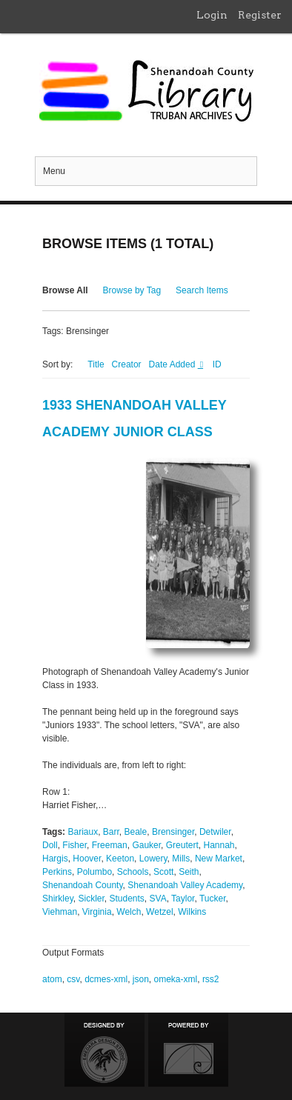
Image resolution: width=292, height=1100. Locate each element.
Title (95, 364)
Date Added (173, 364)
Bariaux (82, 832)
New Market (218, 858)
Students (126, 898)
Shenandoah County (82, 885)
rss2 (210, 979)
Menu (54, 171)
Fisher (74, 845)
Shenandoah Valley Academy (184, 885)
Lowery (153, 858)
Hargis (55, 858)
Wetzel (159, 912)
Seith (189, 872)
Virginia (97, 912)
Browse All (65, 290)
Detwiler (215, 832)
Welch (128, 912)
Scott (163, 872)
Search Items (202, 290)
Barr (111, 832)
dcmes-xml (105, 979)
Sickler (91, 898)
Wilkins (192, 912)
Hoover (87, 858)
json (141, 979)
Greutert (182, 845)
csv (73, 979)
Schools (133, 872)
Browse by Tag (132, 290)
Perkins (57, 872)
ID (217, 364)
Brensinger (173, 832)
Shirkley (57, 898)
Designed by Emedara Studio (104, 1050)
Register (260, 15)
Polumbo (94, 872)
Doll (50, 845)
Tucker (212, 898)
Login (212, 15)
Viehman (59, 912)
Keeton (120, 858)
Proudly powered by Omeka (188, 1050)
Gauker (146, 845)
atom (52, 979)
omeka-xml (176, 979)
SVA (158, 898)
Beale (136, 832)
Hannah (218, 845)
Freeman (109, 845)
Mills (181, 858)
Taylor (182, 898)
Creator (127, 364)
